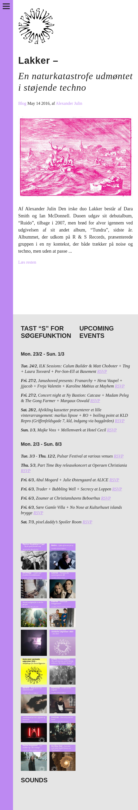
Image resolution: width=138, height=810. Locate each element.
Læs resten (27, 262)
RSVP (102, 371)
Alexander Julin (69, 103)
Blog (22, 103)
